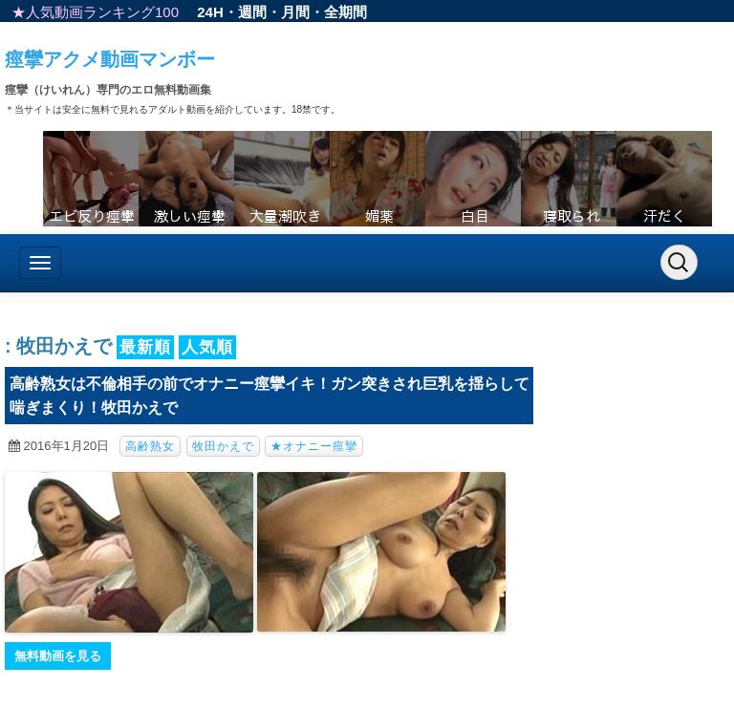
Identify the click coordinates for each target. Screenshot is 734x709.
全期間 (345, 12)
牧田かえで (223, 446)
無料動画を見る (57, 656)
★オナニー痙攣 (313, 446)
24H (210, 12)
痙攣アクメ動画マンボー (110, 59)
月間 (295, 12)
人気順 (207, 347)
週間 (252, 12)
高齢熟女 (150, 446)
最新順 (145, 347)
